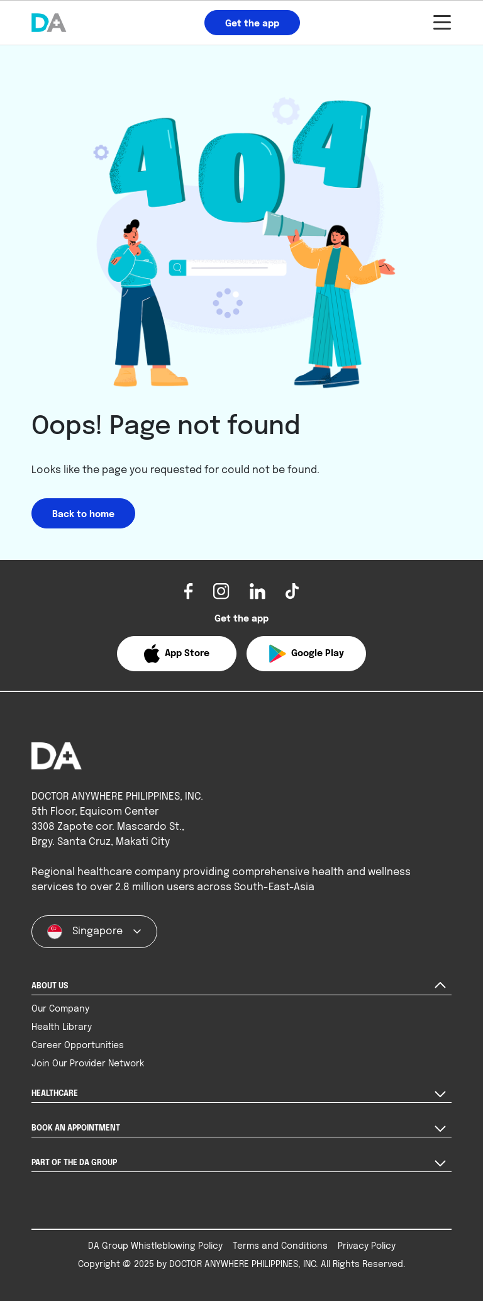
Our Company (60, 1009)
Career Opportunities (77, 1045)
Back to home (83, 514)
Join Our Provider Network (87, 1063)
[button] (176, 653)
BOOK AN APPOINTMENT (75, 1128)
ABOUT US (49, 986)
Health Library (61, 1027)
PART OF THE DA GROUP (74, 1163)
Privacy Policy (367, 1246)
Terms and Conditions (280, 1246)
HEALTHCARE (54, 1094)
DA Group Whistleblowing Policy (155, 1246)
